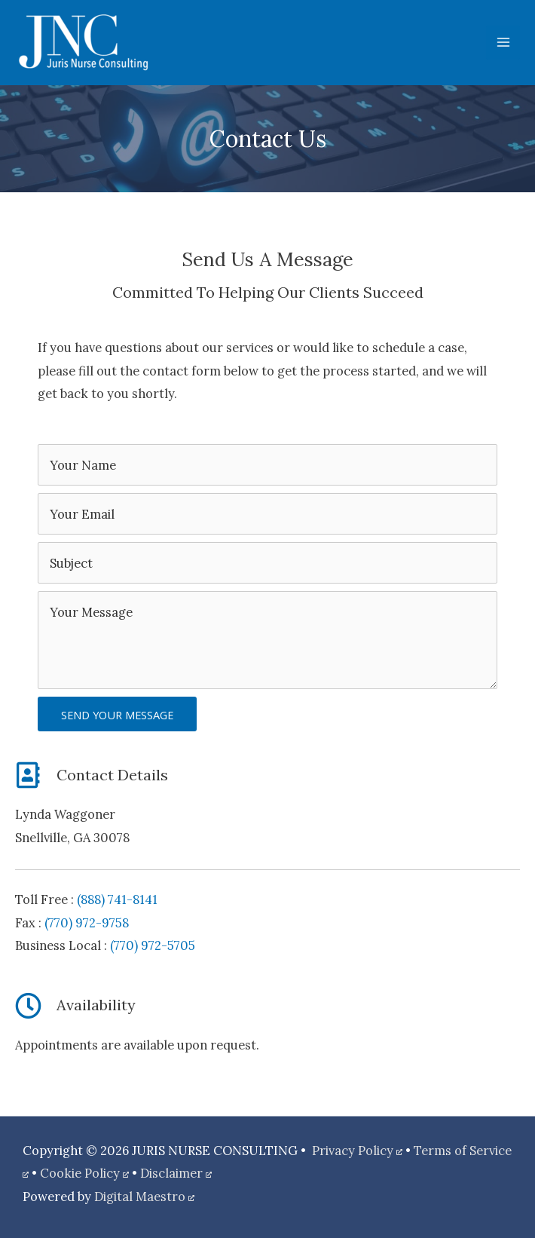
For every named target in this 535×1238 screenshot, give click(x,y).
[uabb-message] (267, 640)
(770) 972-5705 (152, 945)
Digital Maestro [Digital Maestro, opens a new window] (144, 1196)
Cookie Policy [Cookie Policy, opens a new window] (84, 1173)
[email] (267, 514)
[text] (267, 465)
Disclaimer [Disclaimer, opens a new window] (176, 1173)
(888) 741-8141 (117, 899)
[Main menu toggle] (503, 43)
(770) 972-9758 (86, 922)
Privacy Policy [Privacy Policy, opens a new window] (357, 1150)
